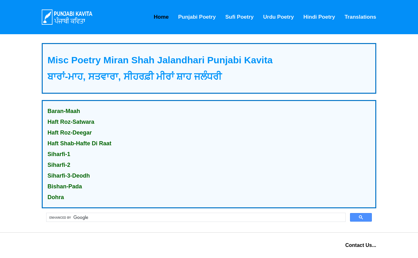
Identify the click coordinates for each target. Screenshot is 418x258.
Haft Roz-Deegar (69, 132)
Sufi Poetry (239, 17)
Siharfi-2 (58, 165)
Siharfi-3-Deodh (68, 176)
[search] (195, 217)
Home (161, 17)
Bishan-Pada (64, 186)
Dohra (55, 197)
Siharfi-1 (58, 154)
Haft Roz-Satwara (70, 122)
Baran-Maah (63, 111)
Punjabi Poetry (197, 17)
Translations (360, 17)
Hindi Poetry (319, 17)
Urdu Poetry (278, 17)
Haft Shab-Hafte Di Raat (79, 143)
